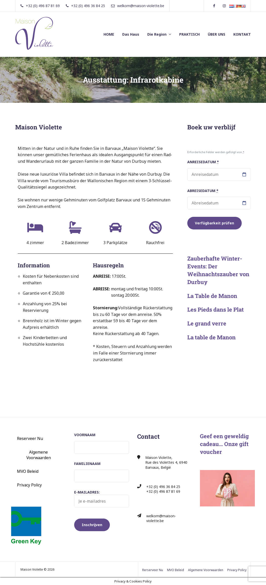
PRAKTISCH (189, 34)
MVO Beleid (27, 471)
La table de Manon (211, 337)
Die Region (157, 34)
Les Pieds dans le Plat (215, 309)
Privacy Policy (29, 485)
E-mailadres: (101, 498)
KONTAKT (242, 34)
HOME (109, 34)
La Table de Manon (212, 295)
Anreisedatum (203, 161)
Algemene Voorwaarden (38, 454)
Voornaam (84, 434)
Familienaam (87, 463)
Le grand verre (206, 323)
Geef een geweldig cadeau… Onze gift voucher (224, 443)
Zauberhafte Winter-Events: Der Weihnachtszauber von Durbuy (218, 270)
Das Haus (130, 34)
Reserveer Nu (30, 438)
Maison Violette (38, 127)
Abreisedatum (202, 190)
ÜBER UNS (216, 34)
